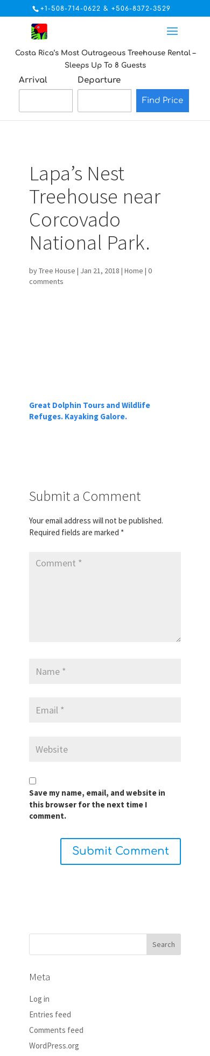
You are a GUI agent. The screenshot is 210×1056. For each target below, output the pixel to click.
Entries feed (50, 1014)
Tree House (57, 270)
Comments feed (56, 1030)
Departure (99, 80)
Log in (39, 999)
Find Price (162, 100)
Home (133, 270)
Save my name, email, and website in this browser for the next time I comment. (97, 804)
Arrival (33, 80)
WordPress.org (54, 1045)
